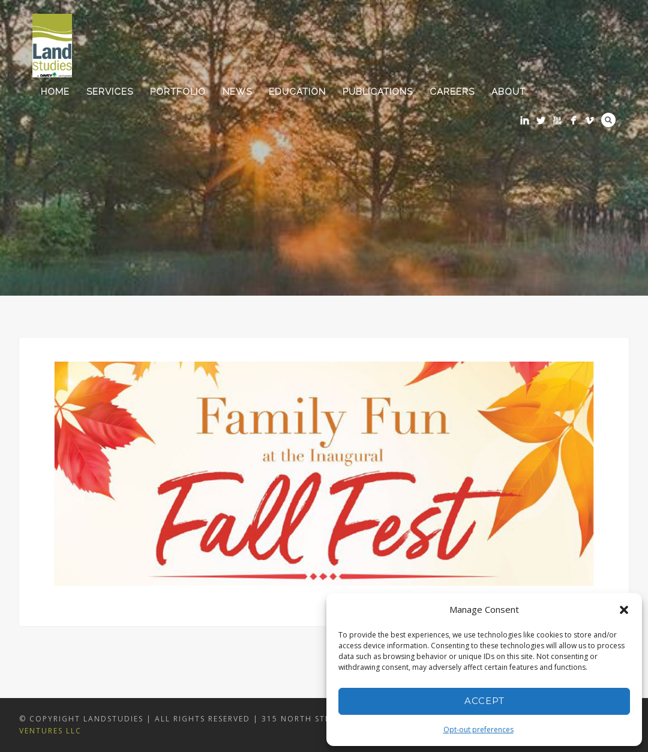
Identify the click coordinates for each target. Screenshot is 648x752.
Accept (484, 700)
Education (297, 91)
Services (109, 91)
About (508, 91)
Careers (452, 91)
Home (55, 91)
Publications (378, 91)
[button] (624, 610)
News (237, 91)
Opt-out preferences (478, 729)
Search (608, 120)
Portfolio (178, 91)
